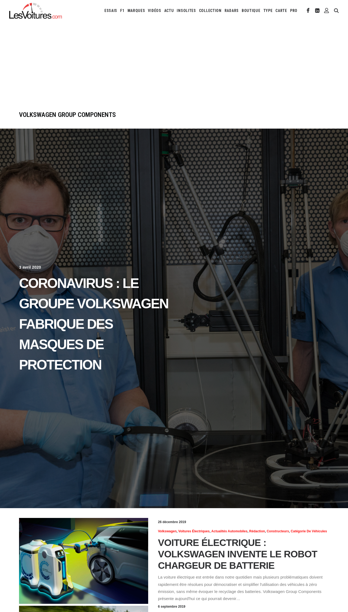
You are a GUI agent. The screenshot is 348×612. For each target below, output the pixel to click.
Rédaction (257, 531)
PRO (293, 10)
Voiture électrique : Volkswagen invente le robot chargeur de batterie (237, 554)
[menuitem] (110, 10)
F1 (122, 10)
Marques (136, 10)
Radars (232, 10)
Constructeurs (278, 531)
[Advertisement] (174, 70)
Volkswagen (167, 531)
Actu (169, 10)
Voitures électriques (194, 531)
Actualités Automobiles (229, 531)
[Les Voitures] (35, 10)
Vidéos (154, 10)
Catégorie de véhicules (309, 531)
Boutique (251, 10)
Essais (110, 10)
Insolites (186, 10)
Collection (210, 10)
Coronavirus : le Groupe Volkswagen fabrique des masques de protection (93, 324)
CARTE (281, 10)
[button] (308, 10)
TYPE (268, 10)
